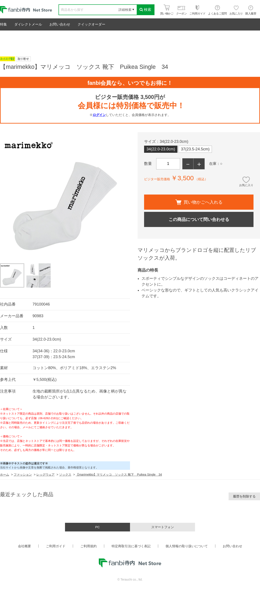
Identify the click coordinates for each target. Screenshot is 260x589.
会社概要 (24, 546)
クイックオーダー (91, 24)
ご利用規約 (88, 546)
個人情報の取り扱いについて (187, 546)
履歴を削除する (244, 496)
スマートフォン (162, 527)
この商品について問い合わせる (199, 219)
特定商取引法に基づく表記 (131, 546)
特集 (3, 24)
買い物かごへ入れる (199, 202)
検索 (145, 10)
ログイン (99, 115)
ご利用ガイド (55, 546)
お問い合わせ (59, 24)
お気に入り (246, 185)
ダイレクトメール (28, 24)
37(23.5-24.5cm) (195, 149)
